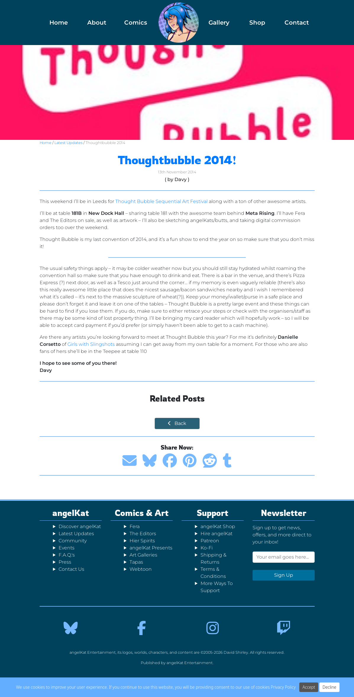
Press (65, 562)
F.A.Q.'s (67, 555)
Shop (257, 22)
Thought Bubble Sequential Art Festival (161, 201)
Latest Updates (68, 142)
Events (67, 548)
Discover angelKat (80, 526)
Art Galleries (143, 555)
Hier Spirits (142, 540)
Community (73, 540)
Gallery (218, 22)
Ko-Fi (207, 548)
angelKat (70, 513)
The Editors (143, 533)
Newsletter (283, 513)
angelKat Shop (218, 526)
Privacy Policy (283, 687)
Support (212, 513)
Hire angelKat (216, 533)
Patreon (210, 540)
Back (177, 423)
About (96, 22)
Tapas (136, 562)
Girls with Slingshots (91, 344)
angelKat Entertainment (190, 663)
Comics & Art (142, 513)
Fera (135, 526)
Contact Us (71, 569)
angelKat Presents (151, 548)
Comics (135, 22)
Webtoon (141, 569)
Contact (297, 22)
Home (58, 22)
